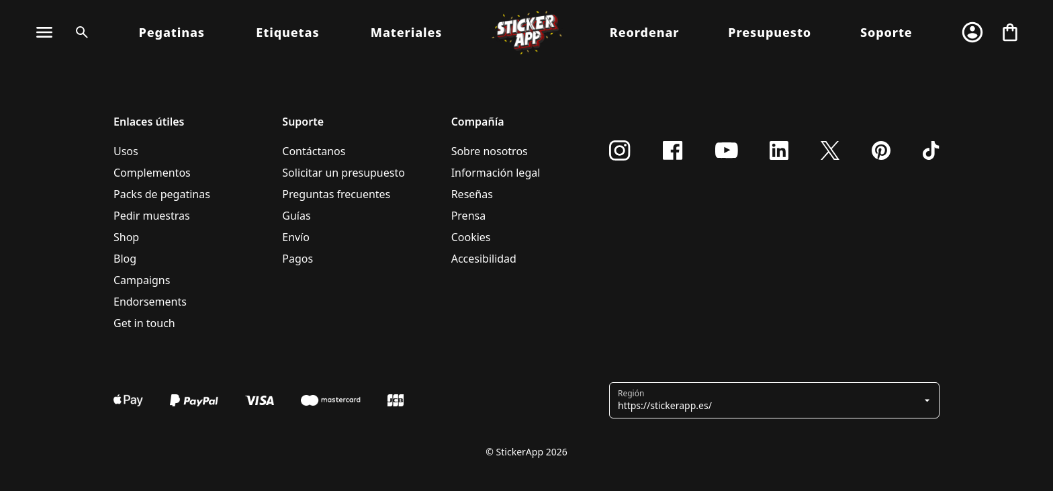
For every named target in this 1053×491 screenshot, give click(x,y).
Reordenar (645, 32)
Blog (124, 258)
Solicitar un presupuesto (343, 172)
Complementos (152, 172)
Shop (126, 237)
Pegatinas (172, 32)
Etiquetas (287, 32)
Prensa (468, 215)
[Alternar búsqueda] (79, 32)
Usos (125, 151)
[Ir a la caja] (1010, 32)
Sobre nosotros (489, 151)
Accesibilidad (483, 258)
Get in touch (144, 323)
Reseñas (472, 194)
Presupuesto (769, 32)
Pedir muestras (151, 215)
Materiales (407, 32)
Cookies (471, 237)
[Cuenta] (972, 32)
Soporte (886, 32)
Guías (296, 215)
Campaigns (141, 280)
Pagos (297, 258)
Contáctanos (313, 151)
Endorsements (150, 301)
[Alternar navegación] (44, 32)
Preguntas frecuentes (336, 194)
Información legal (496, 172)
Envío (296, 237)
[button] (769, 400)
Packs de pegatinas (161, 194)
